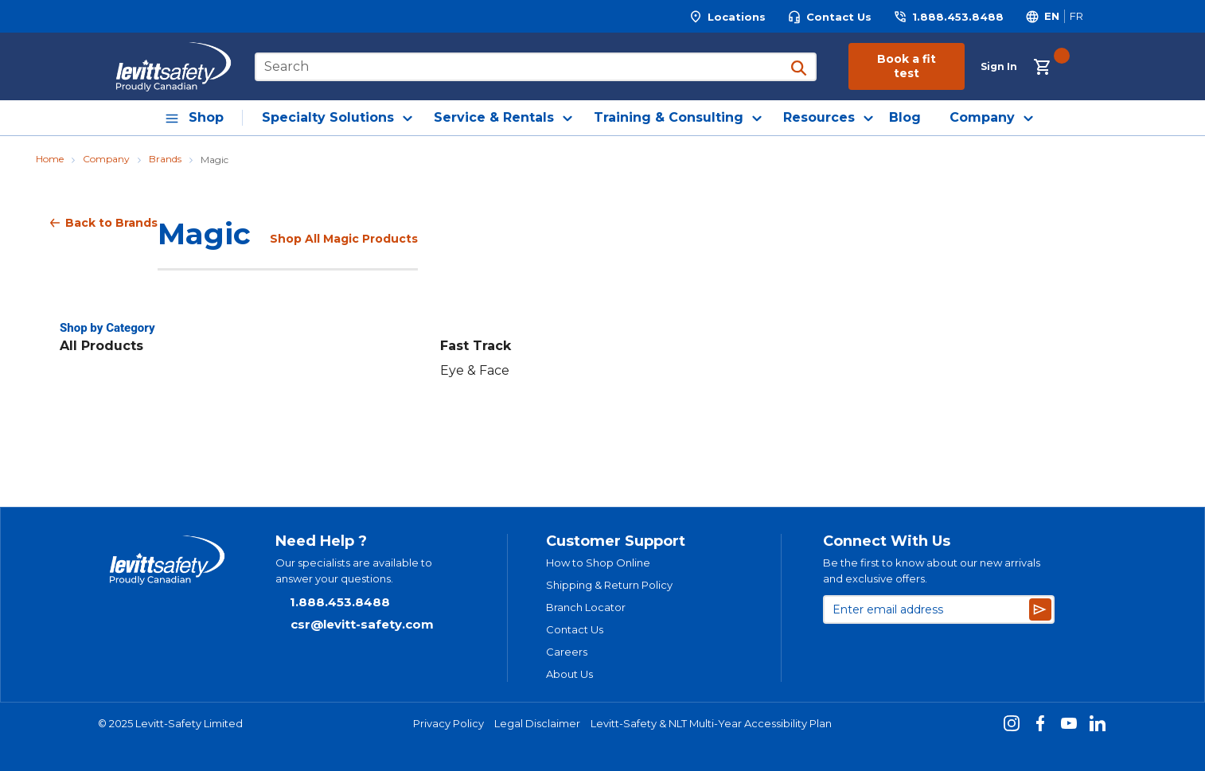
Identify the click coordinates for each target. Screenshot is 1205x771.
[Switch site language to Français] (1076, 16)
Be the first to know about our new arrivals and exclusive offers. (931, 570)
